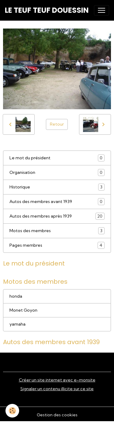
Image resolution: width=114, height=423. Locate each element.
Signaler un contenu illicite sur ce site (57, 388)
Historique (57, 187)
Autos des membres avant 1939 (57, 201)
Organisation (57, 172)
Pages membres (57, 245)
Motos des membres (57, 230)
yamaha (17, 324)
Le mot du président (57, 157)
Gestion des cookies (57, 415)
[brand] (47, 10)
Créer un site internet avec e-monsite (57, 380)
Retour (57, 124)
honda (15, 296)
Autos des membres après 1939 (57, 216)
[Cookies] (12, 411)
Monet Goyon (23, 310)
